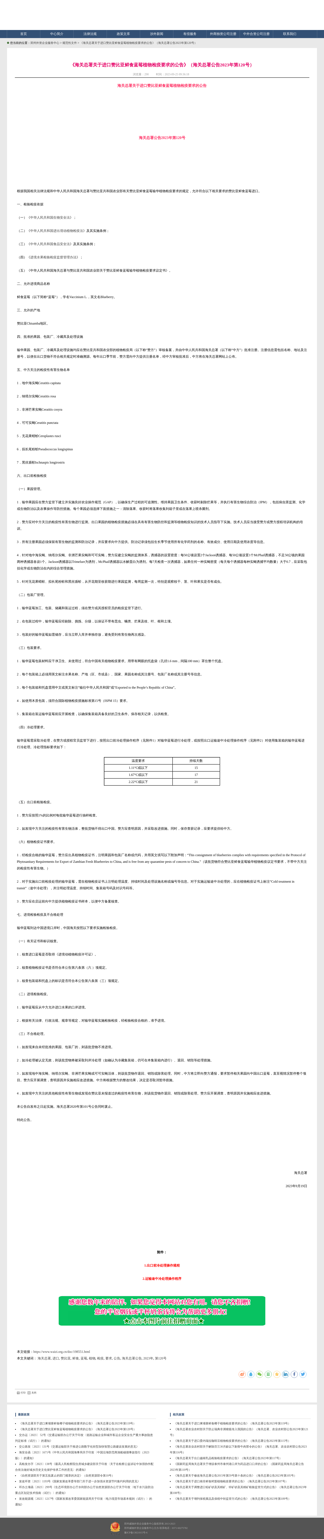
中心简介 (56, 34)
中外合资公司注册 (256, 34)
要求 (108, 1358)
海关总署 (44, 1358)
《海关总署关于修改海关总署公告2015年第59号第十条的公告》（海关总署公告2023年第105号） (235, 1475)
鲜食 (75, 1358)
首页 (23, 34)
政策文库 (123, 34)
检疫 (100, 1358)
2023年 (148, 1358)
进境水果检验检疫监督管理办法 (53, 257)
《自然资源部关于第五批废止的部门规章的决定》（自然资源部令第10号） (66, 1475)
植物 (92, 1358)
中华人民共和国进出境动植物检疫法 (56, 231)
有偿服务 (190, 34)
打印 (21, 1392)
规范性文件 (70, 42)
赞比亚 (66, 1358)
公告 (117, 1358)
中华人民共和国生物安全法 (50, 217)
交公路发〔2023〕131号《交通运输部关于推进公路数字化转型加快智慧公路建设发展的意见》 (79, 1446)
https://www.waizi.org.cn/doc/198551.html (61, 1351)
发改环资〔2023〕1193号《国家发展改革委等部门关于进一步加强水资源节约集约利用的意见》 (79, 1481)
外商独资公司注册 (223, 34)
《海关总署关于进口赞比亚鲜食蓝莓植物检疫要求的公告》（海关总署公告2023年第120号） (138, 42)
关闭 (32, 1392)
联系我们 (289, 34)
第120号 (161, 1358)
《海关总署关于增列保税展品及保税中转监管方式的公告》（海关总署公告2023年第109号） (232, 1498)
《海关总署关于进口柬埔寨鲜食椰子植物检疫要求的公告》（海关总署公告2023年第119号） (77, 1423)
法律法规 (90, 34)
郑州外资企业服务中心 (44, 42)
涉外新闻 (156, 34)
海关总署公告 (132, 1358)
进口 (55, 1358)
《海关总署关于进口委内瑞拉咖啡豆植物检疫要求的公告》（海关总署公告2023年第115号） (232, 1440)
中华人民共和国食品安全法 (50, 244)
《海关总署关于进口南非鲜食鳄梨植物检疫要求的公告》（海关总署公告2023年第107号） (231, 1481)
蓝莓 (84, 1358)
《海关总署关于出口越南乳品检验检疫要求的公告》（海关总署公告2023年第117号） (228, 1458)
